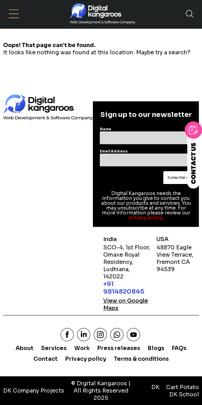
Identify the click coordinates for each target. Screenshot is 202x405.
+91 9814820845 (123, 287)
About (24, 348)
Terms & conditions (141, 358)
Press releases (118, 348)
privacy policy (145, 217)
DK (155, 387)
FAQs (179, 348)
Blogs (156, 348)
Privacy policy (85, 358)
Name (105, 129)
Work (82, 348)
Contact (45, 358)
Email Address (114, 151)
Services (54, 348)
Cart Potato (182, 387)
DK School (184, 394)
